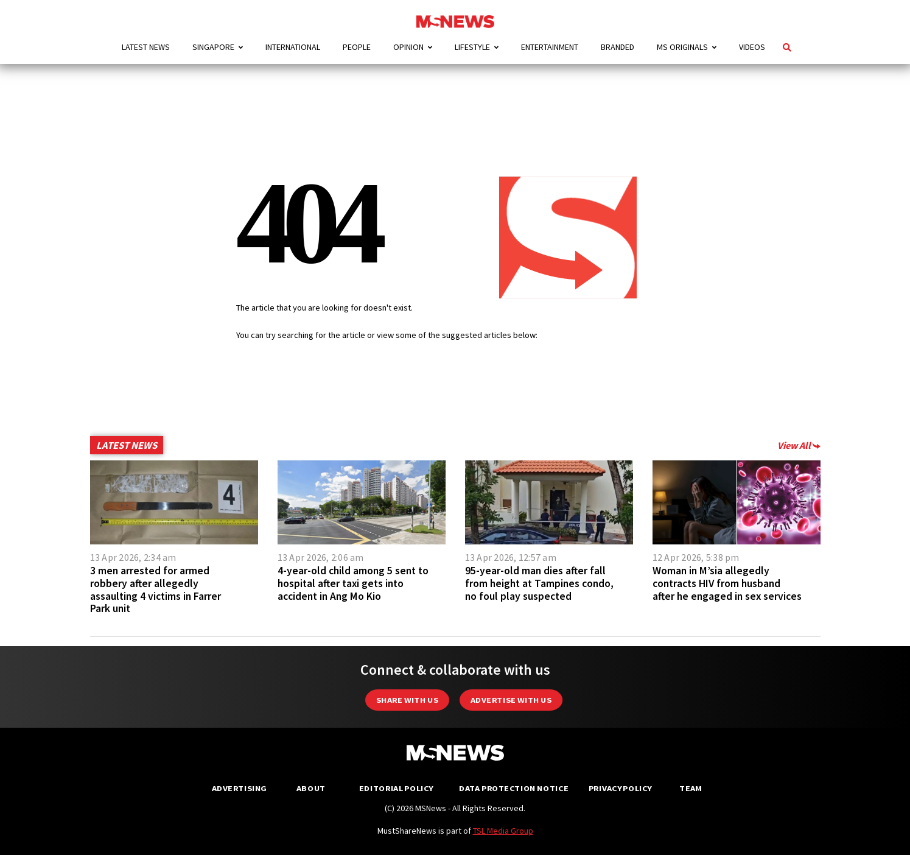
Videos (752, 46)
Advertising (239, 788)
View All (799, 445)
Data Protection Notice (514, 788)
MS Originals (682, 46)
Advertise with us (511, 700)
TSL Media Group (503, 830)
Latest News (146, 46)
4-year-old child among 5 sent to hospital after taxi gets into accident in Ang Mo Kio (353, 583)
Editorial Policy (396, 788)
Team (690, 788)
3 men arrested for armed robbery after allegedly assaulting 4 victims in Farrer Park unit (155, 589)
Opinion (408, 46)
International (292, 46)
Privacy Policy (620, 788)
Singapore (213, 46)
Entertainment (549, 46)
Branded (617, 46)
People (357, 46)
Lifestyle (472, 46)
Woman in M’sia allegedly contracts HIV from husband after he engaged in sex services (727, 583)
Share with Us (407, 700)
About (311, 788)
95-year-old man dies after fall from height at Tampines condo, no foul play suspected (539, 583)
